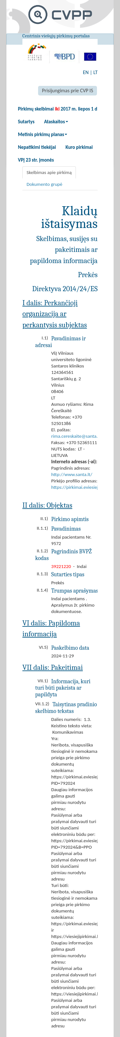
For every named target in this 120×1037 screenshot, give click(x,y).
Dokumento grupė (44, 184)
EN (86, 72)
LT (95, 72)
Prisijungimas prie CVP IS (67, 90)
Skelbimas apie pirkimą (49, 172)
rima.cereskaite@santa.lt (75, 436)
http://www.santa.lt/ (71, 474)
